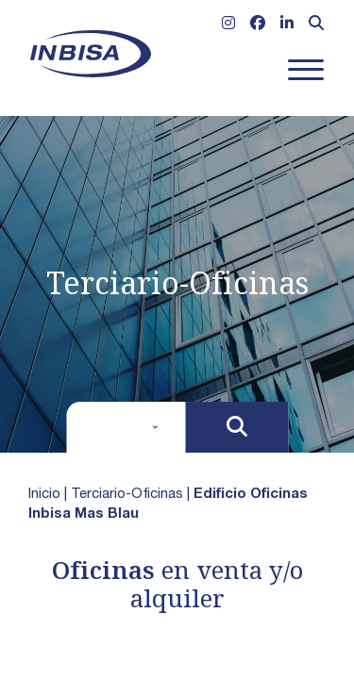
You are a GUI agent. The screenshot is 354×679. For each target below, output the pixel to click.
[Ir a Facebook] (257, 25)
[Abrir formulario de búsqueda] (316, 25)
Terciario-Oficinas (127, 495)
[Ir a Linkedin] (287, 25)
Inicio (44, 495)
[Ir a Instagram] (228, 25)
